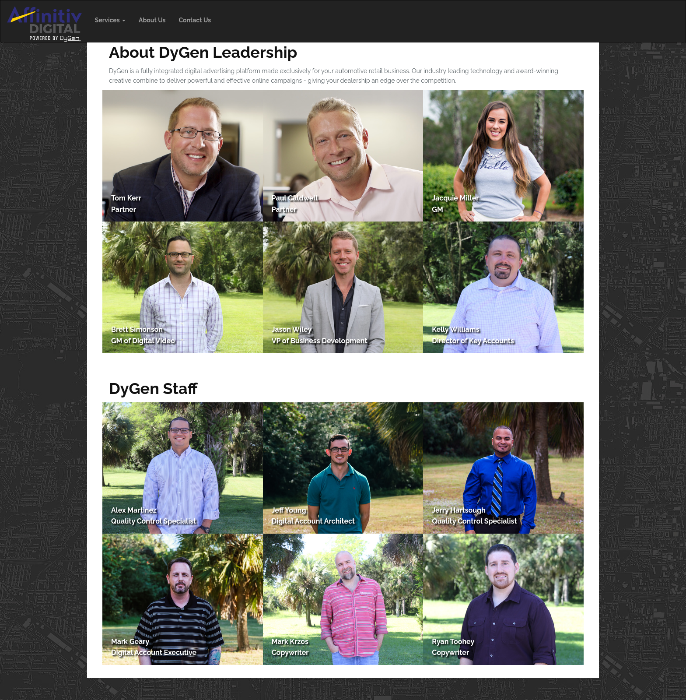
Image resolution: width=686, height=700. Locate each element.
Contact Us (194, 20)
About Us (152, 20)
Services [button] (110, 20)
